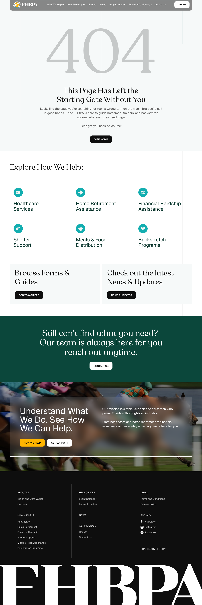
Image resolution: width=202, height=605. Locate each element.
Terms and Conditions (153, 498)
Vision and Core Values (30, 498)
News (82, 515)
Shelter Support (26, 537)
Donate (83, 532)
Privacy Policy (149, 504)
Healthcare (23, 521)
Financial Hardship (27, 532)
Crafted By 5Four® (153, 549)
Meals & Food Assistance (31, 542)
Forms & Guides (88, 504)
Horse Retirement (27, 527)
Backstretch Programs (30, 548)
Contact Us (85, 537)
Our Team (22, 504)
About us (23, 492)
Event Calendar (87, 498)
